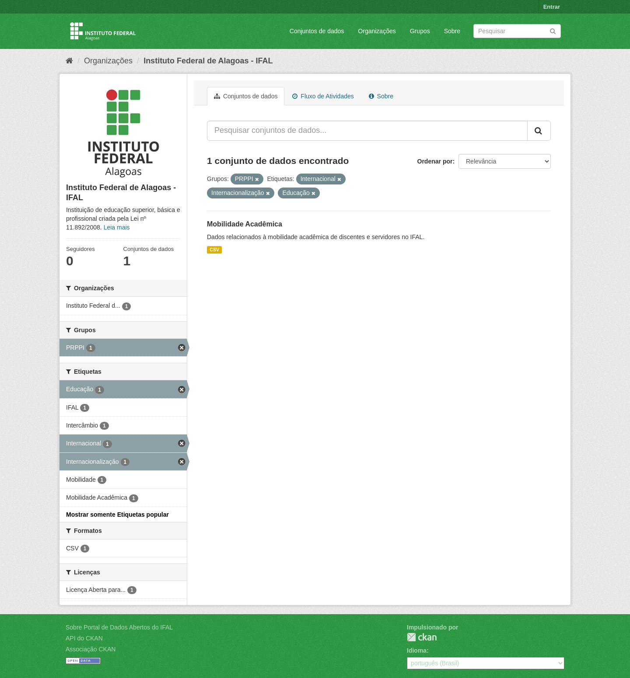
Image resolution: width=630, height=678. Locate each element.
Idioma (417, 650)
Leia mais (117, 227)
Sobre (452, 31)
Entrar (551, 6)
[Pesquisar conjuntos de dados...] (367, 131)
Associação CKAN (91, 649)
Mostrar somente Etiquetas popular (117, 514)
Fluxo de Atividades (323, 96)
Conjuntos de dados (317, 31)
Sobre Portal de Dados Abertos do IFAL (119, 627)
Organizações (377, 31)
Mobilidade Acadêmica (244, 224)
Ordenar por (435, 161)
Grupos (420, 31)
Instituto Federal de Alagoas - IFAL (208, 60)
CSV (214, 249)
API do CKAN (84, 638)
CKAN (422, 637)
